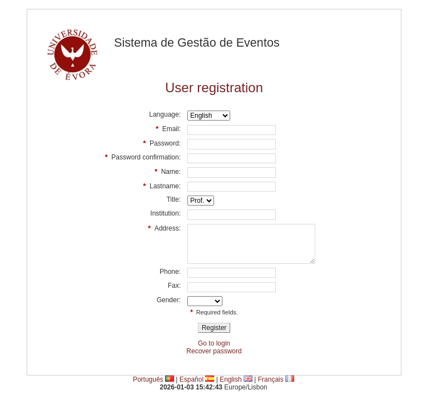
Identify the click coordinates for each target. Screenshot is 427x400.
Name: (168, 171)
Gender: (169, 300)
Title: (173, 199)
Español (191, 379)
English (230, 379)
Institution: (165, 213)
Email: (168, 128)
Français (271, 379)
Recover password (213, 351)
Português (148, 379)
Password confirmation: (143, 157)
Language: (165, 114)
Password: (162, 143)
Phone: (170, 272)
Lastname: (162, 186)
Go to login (214, 343)
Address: (164, 228)
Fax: (174, 285)
